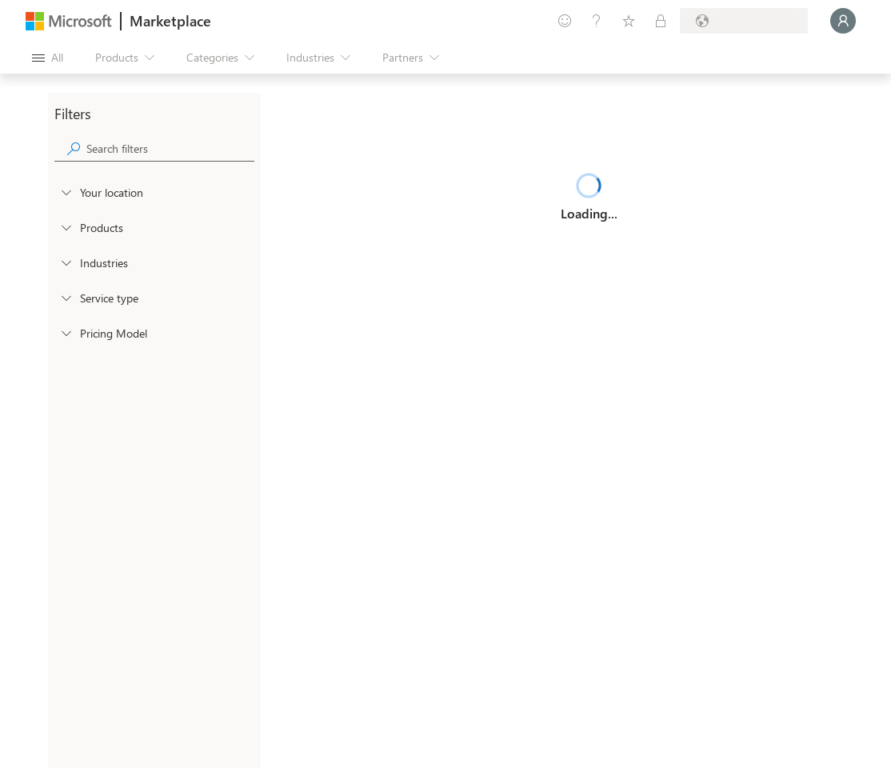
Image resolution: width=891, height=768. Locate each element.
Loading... (589, 213)
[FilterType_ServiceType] (65, 297)
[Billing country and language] (744, 21)
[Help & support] (596, 21)
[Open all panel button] (48, 58)
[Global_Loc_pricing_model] (65, 333)
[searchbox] (170, 148)
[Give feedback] (564, 21)
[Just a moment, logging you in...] (843, 21)
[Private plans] (660, 21)
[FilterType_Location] (65, 192)
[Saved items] (628, 21)
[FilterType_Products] (65, 227)
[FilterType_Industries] (65, 262)
